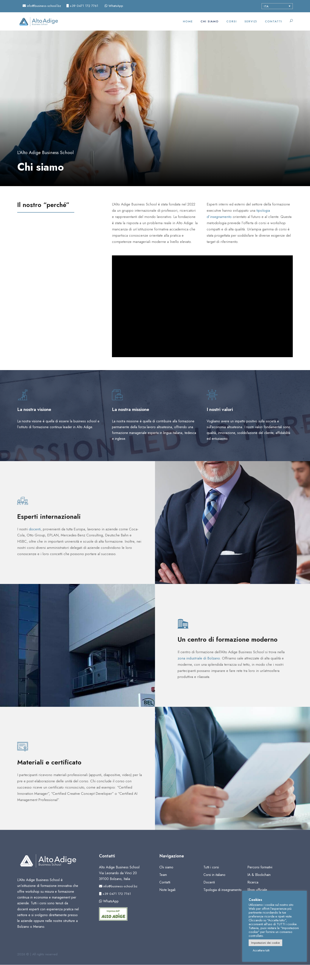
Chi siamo (210, 21)
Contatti (273, 21)
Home (188, 21)
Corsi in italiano (214, 874)
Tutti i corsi (211, 867)
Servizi (251, 21)
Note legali (167, 889)
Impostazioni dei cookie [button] (265, 943)
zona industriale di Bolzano (199, 658)
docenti (35, 529)
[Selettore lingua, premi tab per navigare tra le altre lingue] (277, 6)
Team (163, 874)
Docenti (209, 882)
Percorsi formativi (259, 867)
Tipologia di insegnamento (222, 889)
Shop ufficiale (257, 889)
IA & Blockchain (259, 874)
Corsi (231, 21)
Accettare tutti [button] (261, 950)
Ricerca (252, 882)
